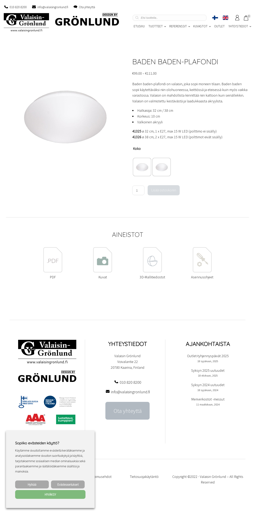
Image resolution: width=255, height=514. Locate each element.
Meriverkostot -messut (208, 399)
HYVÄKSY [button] (50, 494)
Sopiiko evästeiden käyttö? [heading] (37, 443)
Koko (137, 148)
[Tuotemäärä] (138, 190)
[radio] (142, 167)
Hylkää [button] (32, 484)
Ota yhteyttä (87, 7)
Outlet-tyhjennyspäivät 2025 (208, 356)
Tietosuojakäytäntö (144, 476)
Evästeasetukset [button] (67, 484)
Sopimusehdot (101, 476)
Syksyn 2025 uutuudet (208, 370)
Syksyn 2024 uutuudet (208, 385)
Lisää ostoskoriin (163, 190)
